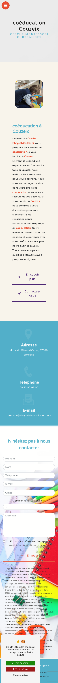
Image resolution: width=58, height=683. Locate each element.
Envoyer (32, 552)
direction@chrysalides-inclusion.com (29, 412)
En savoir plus (28, 277)
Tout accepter (20, 663)
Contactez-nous (29, 294)
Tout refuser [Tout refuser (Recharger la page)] (20, 669)
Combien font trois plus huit (29, 497)
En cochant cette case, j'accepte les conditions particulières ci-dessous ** (30, 539)
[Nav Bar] (6, 5)
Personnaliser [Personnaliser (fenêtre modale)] (20, 675)
